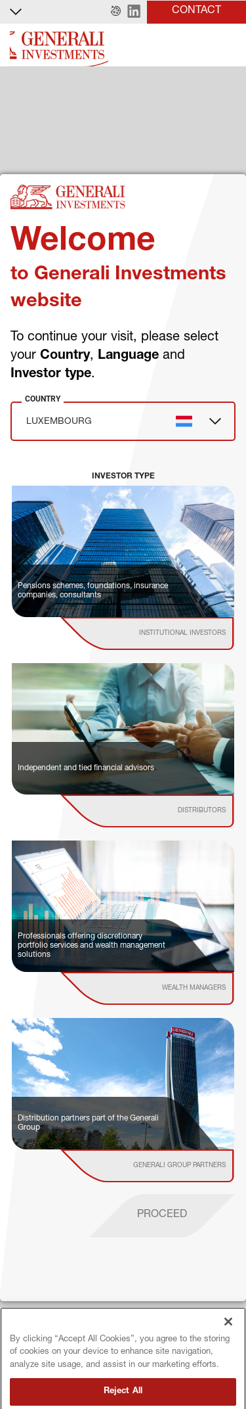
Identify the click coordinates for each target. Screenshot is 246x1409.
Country (42, 399)
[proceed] (162, 1215)
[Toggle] (228, 45)
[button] (115, 12)
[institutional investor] (166, 633)
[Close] (228, 1334)
